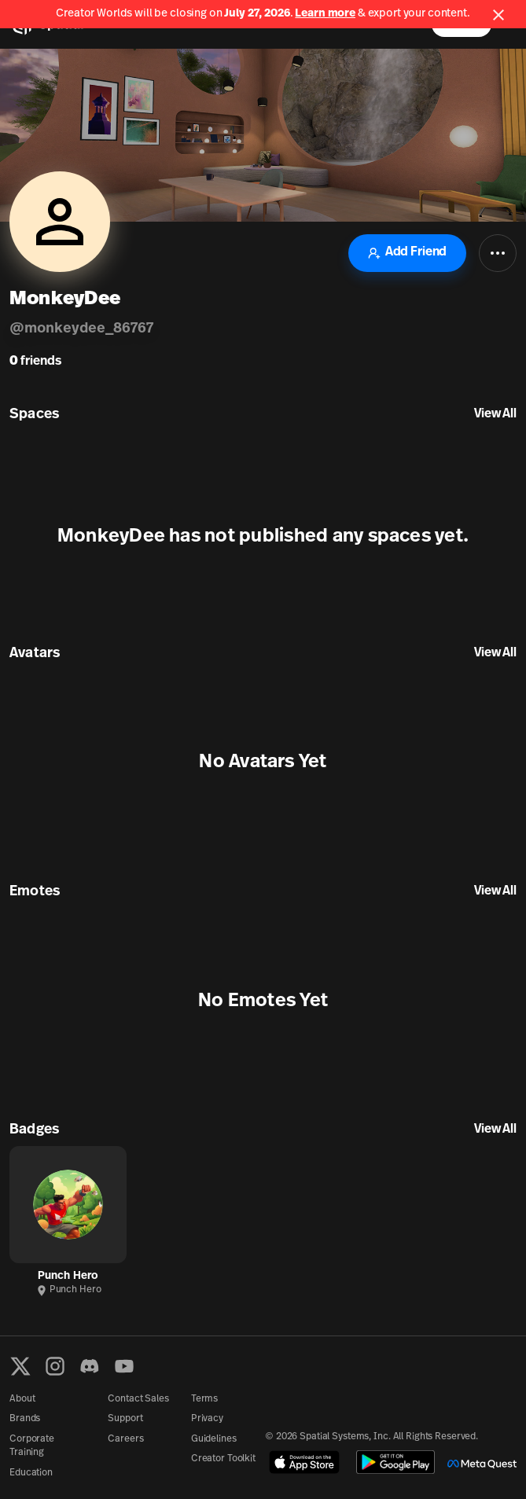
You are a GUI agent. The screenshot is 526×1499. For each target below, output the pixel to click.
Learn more (325, 14)
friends (35, 361)
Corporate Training (31, 1446)
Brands (24, 1419)
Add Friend (407, 252)
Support (125, 1419)
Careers (125, 1439)
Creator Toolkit (223, 1459)
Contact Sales (138, 1399)
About (22, 1399)
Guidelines (214, 1439)
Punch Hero (68, 1276)
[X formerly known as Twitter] (20, 1366)
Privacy (207, 1419)
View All (495, 414)
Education (31, 1473)
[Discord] (90, 1366)
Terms (204, 1399)
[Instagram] (55, 1366)
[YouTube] (124, 1366)
